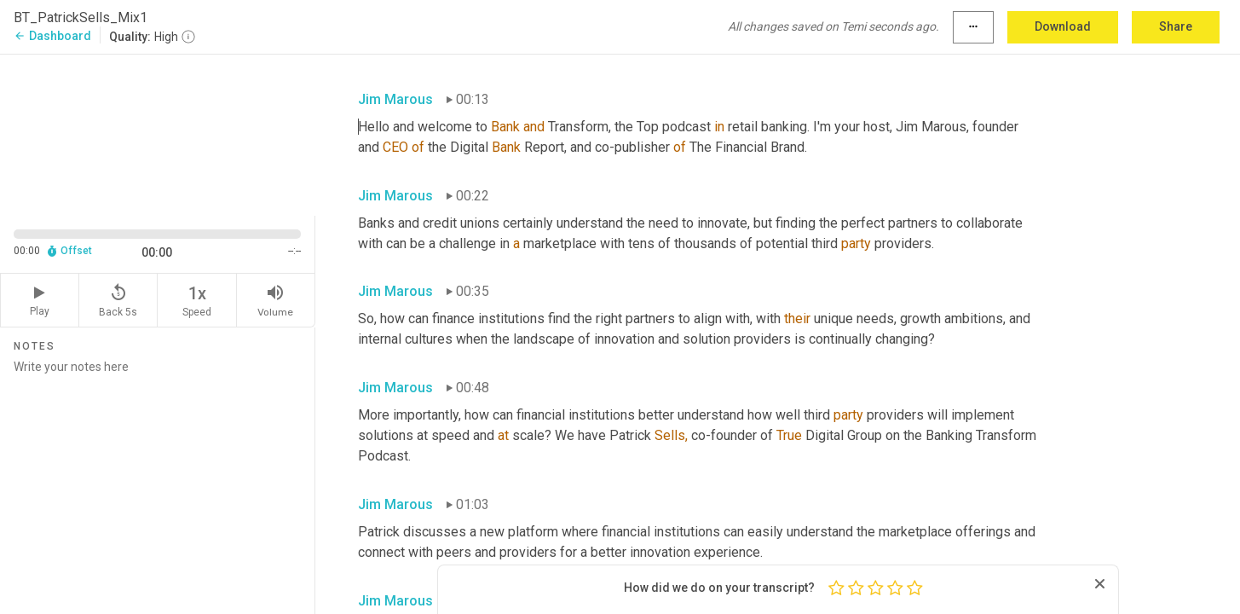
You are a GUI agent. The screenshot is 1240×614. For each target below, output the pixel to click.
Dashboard (52, 36)
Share (1175, 26)
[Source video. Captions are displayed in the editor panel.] (157, 133)
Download (1063, 26)
